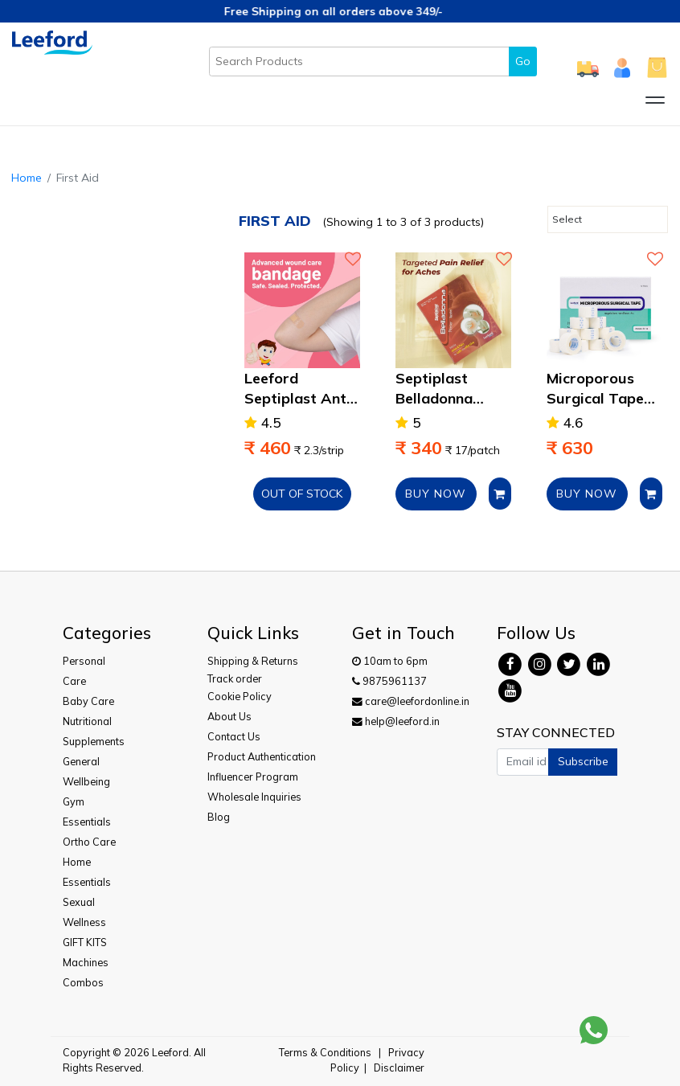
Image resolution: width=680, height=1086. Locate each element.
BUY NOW (435, 493)
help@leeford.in (396, 721)
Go (522, 61)
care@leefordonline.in (410, 701)
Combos (83, 982)
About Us (229, 716)
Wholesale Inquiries (254, 796)
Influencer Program (252, 776)
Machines (86, 962)
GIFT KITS (85, 942)
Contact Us (233, 736)
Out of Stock (301, 493)
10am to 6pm (390, 660)
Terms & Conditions (325, 1052)
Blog (218, 816)
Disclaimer (399, 1067)
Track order (234, 678)
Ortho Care (89, 841)
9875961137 (389, 680)
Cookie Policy (239, 696)
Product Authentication (261, 756)
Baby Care (88, 701)
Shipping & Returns (252, 660)
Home (26, 177)
